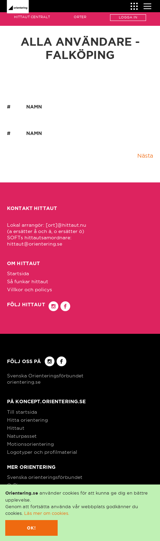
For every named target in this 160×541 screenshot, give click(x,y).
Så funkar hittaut (27, 281)
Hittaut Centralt (32, 17)
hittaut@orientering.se (34, 244)
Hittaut (15, 428)
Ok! (31, 528)
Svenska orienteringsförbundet (44, 477)
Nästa (145, 155)
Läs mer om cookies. (46, 513)
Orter (80, 17)
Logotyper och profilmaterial (42, 452)
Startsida (18, 273)
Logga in (128, 17)
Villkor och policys (29, 289)
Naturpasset (22, 436)
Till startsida (22, 412)
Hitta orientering (27, 420)
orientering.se (24, 382)
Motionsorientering (30, 444)
